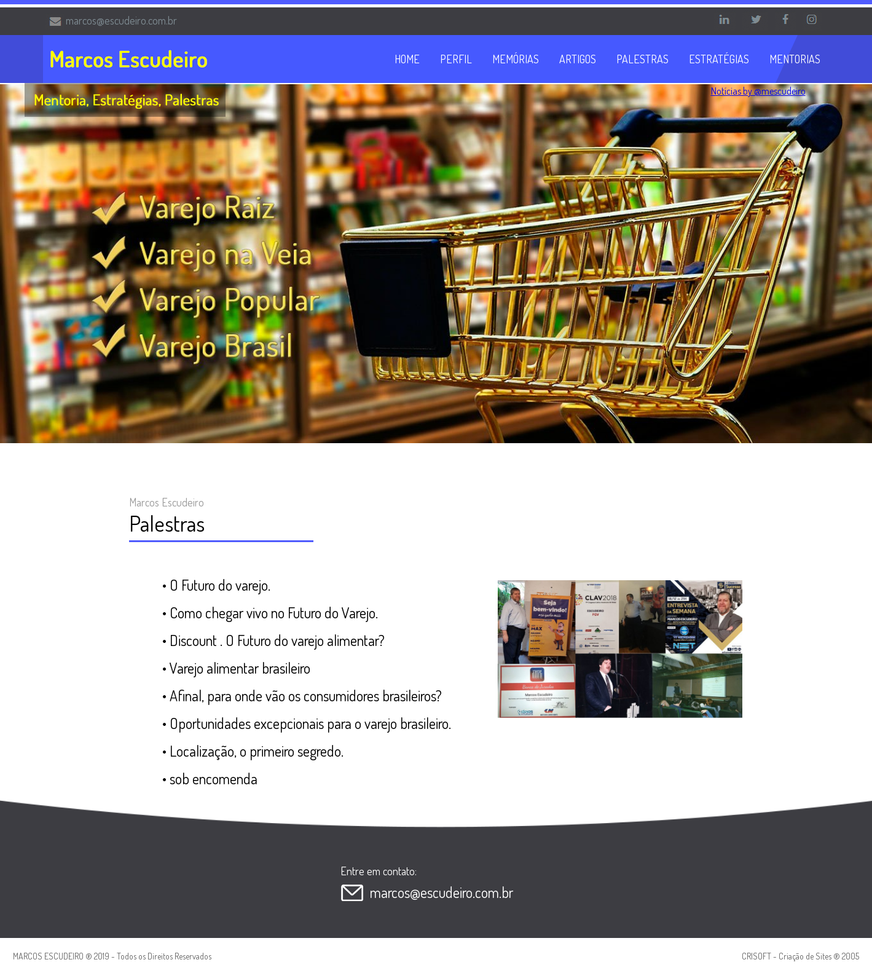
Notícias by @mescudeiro (758, 91)
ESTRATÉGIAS (719, 59)
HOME (407, 59)
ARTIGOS (577, 59)
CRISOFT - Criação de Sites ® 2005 (800, 956)
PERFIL (456, 59)
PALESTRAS (642, 59)
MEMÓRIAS (515, 59)
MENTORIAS (794, 59)
